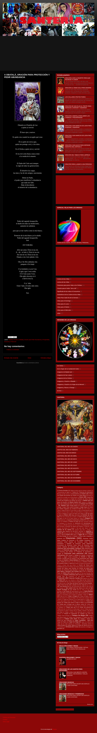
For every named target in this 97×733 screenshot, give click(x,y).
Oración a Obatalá (18, 339)
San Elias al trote (61, 583)
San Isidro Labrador (71, 585)
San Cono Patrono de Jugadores (74, 581)
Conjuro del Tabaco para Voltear (76, 513)
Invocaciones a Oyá (87, 525)
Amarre (83, 493)
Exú (82, 520)
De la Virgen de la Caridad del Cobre (68, 369)
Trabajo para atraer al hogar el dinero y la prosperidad (78, 602)
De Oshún (60, 365)
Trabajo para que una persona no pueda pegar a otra (70, 609)
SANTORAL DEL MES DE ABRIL (67, 456)
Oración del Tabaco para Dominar (66, 568)
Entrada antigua (46, 358)
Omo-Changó (62, 536)
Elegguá (87, 518)
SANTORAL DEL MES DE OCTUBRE (68, 474)
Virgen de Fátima (61, 622)
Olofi (86, 534)
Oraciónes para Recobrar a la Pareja (74, 570)
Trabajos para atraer (70, 618)
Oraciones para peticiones (74, 553)
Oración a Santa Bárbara (70, 560)
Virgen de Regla (74, 622)
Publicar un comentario (13, 349)
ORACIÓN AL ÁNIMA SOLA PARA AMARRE (78, 88)
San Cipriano (60, 581)
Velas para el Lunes (63, 304)
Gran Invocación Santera (87, 521)
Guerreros (69, 523)
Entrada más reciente (11, 358)
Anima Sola (87, 499)
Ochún (68, 534)
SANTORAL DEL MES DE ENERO (67, 446)
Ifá (64, 525)
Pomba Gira (61, 576)
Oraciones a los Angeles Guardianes (80, 540)
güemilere (59, 628)
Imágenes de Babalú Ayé (64, 372)
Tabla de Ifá (63, 596)
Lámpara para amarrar (63, 531)
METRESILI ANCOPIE (78, 531)
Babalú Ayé (86, 500)
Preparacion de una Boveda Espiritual (79, 576)
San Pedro (82, 589)
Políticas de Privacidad (9, 717)
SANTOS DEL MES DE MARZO (66, 453)
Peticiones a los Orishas (84, 574)
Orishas (76, 571)
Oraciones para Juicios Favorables (80, 547)
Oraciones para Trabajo (70, 550)
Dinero (66, 515)
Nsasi (83, 533)
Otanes (72, 573)
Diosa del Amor (76, 515)
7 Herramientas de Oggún (63, 492)
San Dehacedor (87, 581)
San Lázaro (69, 588)
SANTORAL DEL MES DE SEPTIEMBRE (69, 471)
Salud (60, 580)
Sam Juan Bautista (70, 580)
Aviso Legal (6, 721)
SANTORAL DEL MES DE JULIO (67, 465)
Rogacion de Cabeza (88, 578)
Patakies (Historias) (69, 574)
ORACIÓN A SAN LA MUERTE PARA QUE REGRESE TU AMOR (77, 78)
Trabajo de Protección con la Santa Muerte (73, 599)
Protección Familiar (74, 578)
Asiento (73, 500)
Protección (13, 341)
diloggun (89, 626)
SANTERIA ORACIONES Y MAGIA (69, 657)
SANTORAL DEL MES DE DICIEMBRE (68, 481)
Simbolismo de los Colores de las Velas (68, 294)
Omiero (91, 534)
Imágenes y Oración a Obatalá (66, 381)
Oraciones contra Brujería (65, 542)
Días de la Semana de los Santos (68, 516)
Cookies (5, 719)
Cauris (76, 504)
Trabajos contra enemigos (63, 615)
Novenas (77, 533)
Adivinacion (90, 492)
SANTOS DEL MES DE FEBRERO (67, 449)
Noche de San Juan (68, 533)
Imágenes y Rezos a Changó (65, 387)
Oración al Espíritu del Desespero (83, 563)
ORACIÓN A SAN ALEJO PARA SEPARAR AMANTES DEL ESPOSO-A (77, 146)
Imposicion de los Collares (74, 524)
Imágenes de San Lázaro (64, 375)
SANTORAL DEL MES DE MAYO (67, 459)
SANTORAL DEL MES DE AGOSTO (68, 468)
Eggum (61, 518)
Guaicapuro (62, 523)
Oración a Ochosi (86, 555)
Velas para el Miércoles (64, 310)
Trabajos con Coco (85, 613)
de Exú (59, 390)
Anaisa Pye (90, 497)
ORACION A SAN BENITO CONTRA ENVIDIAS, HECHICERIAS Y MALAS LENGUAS (76, 674)
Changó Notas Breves (85, 505)
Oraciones (7, 341)
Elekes (59, 520)
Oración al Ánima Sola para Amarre (66, 565)
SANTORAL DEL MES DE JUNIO (67, 462)
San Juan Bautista (62, 586)
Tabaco (91, 594)
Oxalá (77, 573)
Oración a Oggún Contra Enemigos (67, 557)
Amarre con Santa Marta (79, 495)
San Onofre (73, 589)
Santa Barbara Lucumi (77, 591)
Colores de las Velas (63, 279)
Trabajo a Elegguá (72, 596)
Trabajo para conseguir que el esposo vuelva (71, 604)
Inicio (29, 358)
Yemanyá (68, 627)
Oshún (65, 573)
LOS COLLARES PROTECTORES (75, 97)
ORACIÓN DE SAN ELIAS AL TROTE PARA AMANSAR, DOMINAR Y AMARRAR (78, 107)
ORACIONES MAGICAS (66, 682)
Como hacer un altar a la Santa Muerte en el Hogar (75, 511)
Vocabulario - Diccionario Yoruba (83, 623)
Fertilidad (65, 521)
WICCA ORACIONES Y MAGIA (68, 646)
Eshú (64, 520)
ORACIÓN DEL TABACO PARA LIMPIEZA (77, 155)
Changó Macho (73, 505)
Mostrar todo (90, 704)
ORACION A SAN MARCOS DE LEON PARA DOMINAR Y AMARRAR (78, 126)
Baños (59, 502)
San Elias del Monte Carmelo (75, 583)
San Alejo (79, 580)
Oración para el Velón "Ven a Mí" (67, 288)
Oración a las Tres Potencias (74, 561)
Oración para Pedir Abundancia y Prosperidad (36, 339)
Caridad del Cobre (68, 504)
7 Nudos (74, 492)
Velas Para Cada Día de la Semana (67, 297)
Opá (70, 536)
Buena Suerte (74, 502)
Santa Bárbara (88, 591)
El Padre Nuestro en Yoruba (76, 518)
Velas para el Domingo (64, 301)
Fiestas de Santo (73, 521)
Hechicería (78, 523)
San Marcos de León (82, 588)
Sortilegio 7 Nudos (82, 594)
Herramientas (87, 523)
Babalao (79, 500)
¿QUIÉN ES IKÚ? (71, 659)
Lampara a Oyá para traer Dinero (79, 528)
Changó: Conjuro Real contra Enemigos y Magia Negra (72, 507)
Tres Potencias (68, 620)
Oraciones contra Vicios (74, 545)
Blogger (54, 729)
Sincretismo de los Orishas (69, 594)
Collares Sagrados (64, 508)
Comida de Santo (76, 508)
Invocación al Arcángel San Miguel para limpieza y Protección (74, 526)
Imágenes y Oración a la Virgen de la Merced (70, 384)
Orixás (89, 571)
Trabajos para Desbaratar (75, 617)
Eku (66, 518)
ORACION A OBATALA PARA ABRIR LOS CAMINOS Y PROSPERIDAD (77, 116)
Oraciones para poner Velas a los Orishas (69, 285)
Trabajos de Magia (78, 615)
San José (89, 584)
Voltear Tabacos (72, 625)
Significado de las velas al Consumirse (68, 291)
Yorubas (76, 627)
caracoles (83, 626)
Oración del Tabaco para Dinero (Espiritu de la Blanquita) (77, 566)
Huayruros (59, 524)
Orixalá (83, 571)
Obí (63, 534)
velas (58, 313)
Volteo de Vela (82, 625)
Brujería (65, 502)
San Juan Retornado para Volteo (77, 586)
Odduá (74, 534)
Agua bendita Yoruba (64, 493)
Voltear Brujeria (61, 625)
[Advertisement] (49, 57)
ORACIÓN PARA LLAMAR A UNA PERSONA (78, 164)
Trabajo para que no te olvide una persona (78, 607)
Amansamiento (75, 493)
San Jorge (82, 585)
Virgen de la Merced (86, 622)
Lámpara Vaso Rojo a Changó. (83, 529)
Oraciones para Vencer (86, 550)
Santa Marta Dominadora (66, 593)
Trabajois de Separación (70, 613)
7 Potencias (81, 492)
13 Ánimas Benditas (62, 490)
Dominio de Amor (87, 515)
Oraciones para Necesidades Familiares (69, 548)
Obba (58, 534)
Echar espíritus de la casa (86, 516)
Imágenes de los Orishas (64, 378)
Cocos (91, 507)
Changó (82, 504)
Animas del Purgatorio (63, 500)
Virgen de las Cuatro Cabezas (64, 623)
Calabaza (83, 502)
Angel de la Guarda (76, 499)
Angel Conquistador (64, 499)
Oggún (80, 534)
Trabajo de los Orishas (78, 600)
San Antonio (87, 580)
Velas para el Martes (63, 307)
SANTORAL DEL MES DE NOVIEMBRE (69, 478)
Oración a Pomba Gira (63, 558)
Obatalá (11, 339)
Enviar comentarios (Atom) (31, 362)
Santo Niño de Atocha (81, 593)
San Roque (66, 591)
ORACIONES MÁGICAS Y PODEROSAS (71, 694)
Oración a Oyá (85, 557)
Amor (81, 497)
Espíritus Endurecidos (73, 520)
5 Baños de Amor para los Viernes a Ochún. (80, 490)
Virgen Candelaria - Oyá (82, 620)
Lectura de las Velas (63, 282)
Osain (58, 573)
